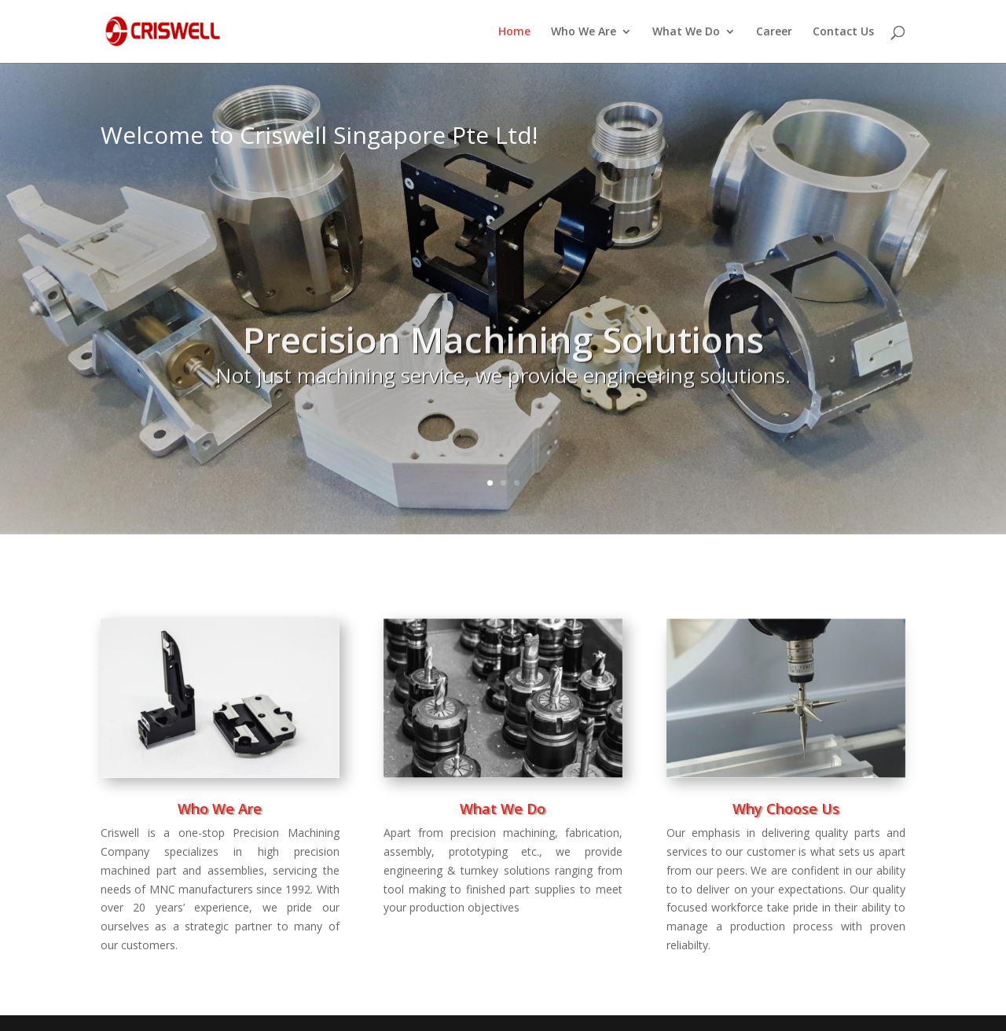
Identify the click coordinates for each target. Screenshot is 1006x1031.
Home (514, 32)
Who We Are (583, 32)
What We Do (686, 32)
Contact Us (843, 32)
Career (774, 32)
